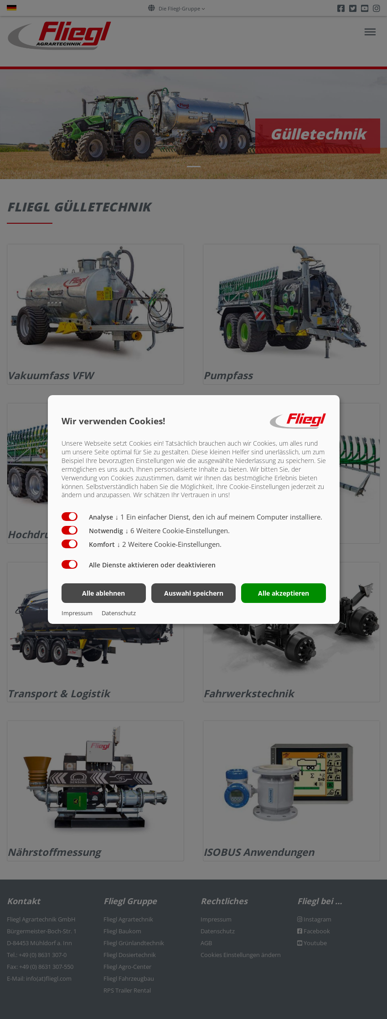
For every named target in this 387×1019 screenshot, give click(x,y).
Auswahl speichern (193, 593)
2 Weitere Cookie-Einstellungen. (169, 544)
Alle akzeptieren (283, 593)
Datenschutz (119, 613)
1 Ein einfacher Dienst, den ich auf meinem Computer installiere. (219, 516)
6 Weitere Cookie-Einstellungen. (177, 530)
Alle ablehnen (103, 593)
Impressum (77, 613)
